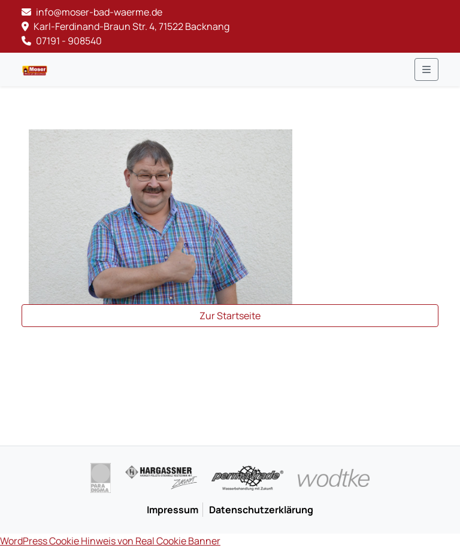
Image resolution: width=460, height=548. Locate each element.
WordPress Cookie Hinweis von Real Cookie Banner (110, 540)
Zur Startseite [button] (230, 315)
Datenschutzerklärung (261, 509)
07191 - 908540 (62, 40)
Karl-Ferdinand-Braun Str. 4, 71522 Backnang (125, 26)
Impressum (172, 509)
